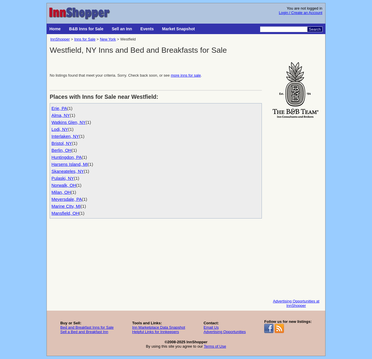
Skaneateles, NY (67, 171)
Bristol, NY (61, 143)
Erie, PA (59, 108)
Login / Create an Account (300, 12)
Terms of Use (215, 346)
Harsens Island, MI (69, 164)
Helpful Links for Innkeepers (155, 332)
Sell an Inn (122, 29)
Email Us (211, 327)
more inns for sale (186, 75)
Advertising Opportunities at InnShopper (296, 303)
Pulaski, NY (62, 178)
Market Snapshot (178, 29)
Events (147, 29)
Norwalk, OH (63, 185)
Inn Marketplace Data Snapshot (158, 327)
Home (55, 29)
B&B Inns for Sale (86, 29)
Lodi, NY (59, 129)
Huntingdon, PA (66, 157)
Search (315, 29)
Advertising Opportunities (224, 332)
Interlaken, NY (65, 136)
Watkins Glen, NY (68, 122)
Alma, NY (60, 115)
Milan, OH (61, 192)
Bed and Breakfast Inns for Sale (87, 327)
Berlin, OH (61, 150)
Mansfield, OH (65, 213)
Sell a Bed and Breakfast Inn (84, 332)
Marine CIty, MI (66, 206)
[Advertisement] (296, 207)
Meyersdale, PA (66, 199)
